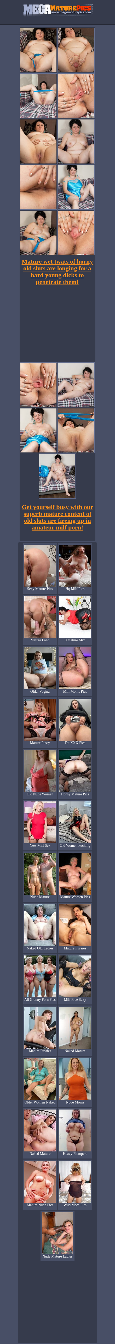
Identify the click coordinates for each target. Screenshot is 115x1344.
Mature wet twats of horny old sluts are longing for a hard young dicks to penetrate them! (57, 271)
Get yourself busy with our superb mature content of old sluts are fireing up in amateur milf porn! (57, 517)
